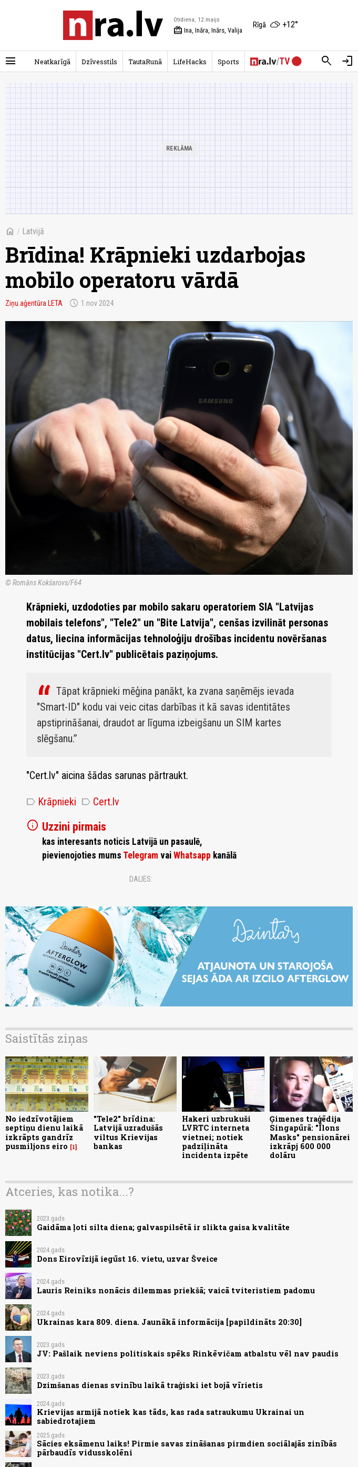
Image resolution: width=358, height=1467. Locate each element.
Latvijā (33, 231)
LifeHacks (190, 61)
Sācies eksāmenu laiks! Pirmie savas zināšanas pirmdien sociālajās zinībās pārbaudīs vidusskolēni (187, 1448)
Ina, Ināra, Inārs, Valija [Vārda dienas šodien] (207, 30)
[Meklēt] (326, 61)
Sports (228, 61)
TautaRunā (145, 61)
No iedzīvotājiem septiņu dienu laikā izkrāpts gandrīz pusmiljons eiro (44, 1132)
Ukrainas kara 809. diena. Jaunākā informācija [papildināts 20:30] (169, 1322)
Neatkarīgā (52, 61)
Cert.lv (100, 801)
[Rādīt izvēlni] (10, 61)
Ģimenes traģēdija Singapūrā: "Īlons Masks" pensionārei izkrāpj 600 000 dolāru (310, 1137)
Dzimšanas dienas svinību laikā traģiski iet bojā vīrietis (150, 1385)
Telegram (140, 855)
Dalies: (140, 879)
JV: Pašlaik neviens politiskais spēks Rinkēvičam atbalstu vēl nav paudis (188, 1354)
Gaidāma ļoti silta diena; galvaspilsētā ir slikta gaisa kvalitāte (163, 1227)
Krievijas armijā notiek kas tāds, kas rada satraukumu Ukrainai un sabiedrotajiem (170, 1416)
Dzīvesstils (99, 61)
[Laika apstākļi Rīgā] (275, 25)
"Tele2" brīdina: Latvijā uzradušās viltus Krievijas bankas (128, 1132)
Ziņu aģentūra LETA (34, 303)
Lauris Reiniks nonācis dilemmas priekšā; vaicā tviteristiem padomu (176, 1290)
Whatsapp (192, 855)
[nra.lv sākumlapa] (113, 25)
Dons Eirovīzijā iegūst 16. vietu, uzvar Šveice (127, 1259)
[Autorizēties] (347, 61)
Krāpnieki (51, 801)
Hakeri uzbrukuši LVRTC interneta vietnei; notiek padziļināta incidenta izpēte (216, 1137)
